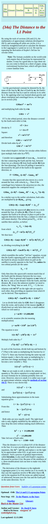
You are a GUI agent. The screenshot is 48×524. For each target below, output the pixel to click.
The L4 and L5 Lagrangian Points (30, 492)
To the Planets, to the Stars (27, 497)
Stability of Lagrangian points (34, 487)
